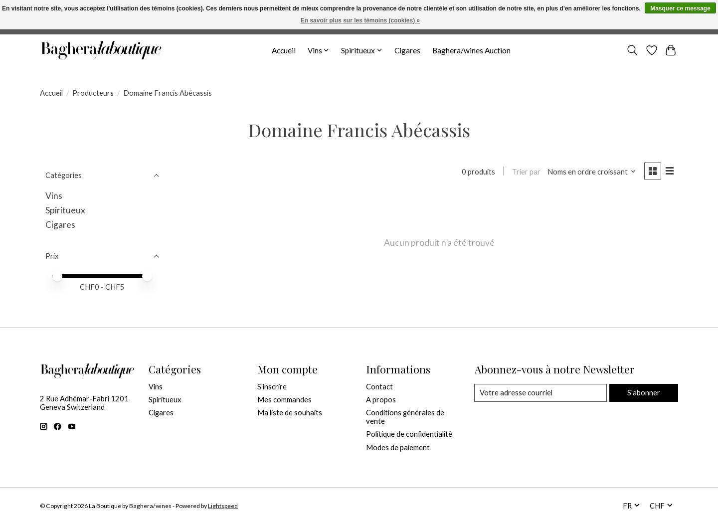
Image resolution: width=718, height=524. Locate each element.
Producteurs (93, 93)
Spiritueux (65, 210)
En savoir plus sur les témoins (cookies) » (360, 20)
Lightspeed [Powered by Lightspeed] (223, 506)
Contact (379, 386)
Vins (53, 195)
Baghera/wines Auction (471, 50)
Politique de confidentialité (409, 434)
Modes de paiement (398, 447)
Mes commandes (284, 399)
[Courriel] (540, 393)
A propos (381, 399)
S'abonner (643, 392)
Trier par (526, 172)
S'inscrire (272, 386)
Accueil (284, 50)
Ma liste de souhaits (289, 412)
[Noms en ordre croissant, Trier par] (591, 172)
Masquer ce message (680, 8)
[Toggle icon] (632, 50)
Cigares (407, 50)
